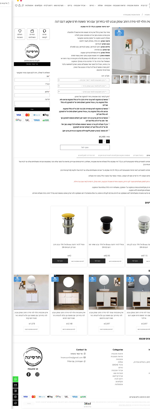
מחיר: (95, 136)
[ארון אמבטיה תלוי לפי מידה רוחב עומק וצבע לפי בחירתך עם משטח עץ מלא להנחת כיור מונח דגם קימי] (18, 309)
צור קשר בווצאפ (19, 64)
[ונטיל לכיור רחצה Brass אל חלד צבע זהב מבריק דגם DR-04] (56, 240)
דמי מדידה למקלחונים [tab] (74, 155)
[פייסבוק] (3, 391)
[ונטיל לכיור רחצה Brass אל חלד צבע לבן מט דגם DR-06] (131, 241)
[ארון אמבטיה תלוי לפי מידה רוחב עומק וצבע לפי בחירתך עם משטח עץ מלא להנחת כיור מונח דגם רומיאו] (56, 309)
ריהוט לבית (35, 5)
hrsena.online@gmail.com (59, 357)
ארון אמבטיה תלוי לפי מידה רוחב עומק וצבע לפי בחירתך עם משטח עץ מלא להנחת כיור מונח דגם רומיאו (56, 315)
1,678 (20, 323)
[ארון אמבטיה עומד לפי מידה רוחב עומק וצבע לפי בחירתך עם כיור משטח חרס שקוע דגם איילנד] (131, 309)
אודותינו (144, 356)
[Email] (3, 385)
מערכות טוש (46, 5)
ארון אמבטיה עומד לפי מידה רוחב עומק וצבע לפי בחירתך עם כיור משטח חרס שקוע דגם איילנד (131, 315)
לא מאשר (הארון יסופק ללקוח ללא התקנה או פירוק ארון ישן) (72, 130)
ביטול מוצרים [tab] (126, 155)
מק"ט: (94, 75)
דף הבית (131, 5)
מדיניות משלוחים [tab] (140, 155)
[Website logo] (142, 5)
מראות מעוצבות (106, 5)
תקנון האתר (142, 359)
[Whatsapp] (3, 379)
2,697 (132, 323)
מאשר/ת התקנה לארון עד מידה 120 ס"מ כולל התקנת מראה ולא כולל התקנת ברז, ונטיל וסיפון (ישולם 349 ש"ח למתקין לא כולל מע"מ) (71, 102)
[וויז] (3, 403)
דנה (90, 75)
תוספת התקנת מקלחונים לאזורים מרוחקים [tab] (101, 155)
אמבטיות (95, 5)
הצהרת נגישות (141, 373)
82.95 (95, 255)
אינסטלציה (17, 5)
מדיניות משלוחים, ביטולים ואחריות (134, 362)
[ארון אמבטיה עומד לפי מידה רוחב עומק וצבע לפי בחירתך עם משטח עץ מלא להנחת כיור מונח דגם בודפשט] (93, 309)
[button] (145, 29)
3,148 (57, 323)
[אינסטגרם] (3, 397)
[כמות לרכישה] (92, 141)
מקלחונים (26, 5)
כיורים (77, 5)
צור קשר (144, 364)
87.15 (132, 255)
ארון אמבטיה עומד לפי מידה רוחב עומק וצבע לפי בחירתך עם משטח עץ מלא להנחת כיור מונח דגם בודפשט (94, 315)
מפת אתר (143, 370)
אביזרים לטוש (105, 376)
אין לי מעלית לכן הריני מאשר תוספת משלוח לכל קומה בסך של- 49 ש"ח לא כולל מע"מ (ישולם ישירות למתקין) (71, 125)
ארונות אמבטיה (120, 5)
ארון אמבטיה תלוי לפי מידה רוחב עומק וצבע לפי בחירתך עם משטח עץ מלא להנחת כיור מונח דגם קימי (18, 315)
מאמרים (144, 367)
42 (57, 255)
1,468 (90, 136)
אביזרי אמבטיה (67, 5)
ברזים (56, 5)
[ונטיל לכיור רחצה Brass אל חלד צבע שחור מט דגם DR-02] (93, 241)
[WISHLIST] (3, 5)
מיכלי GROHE (105, 364)
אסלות (86, 5)
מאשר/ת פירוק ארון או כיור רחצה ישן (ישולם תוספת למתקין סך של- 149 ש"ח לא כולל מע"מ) (71, 119)
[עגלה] (6, 5)
